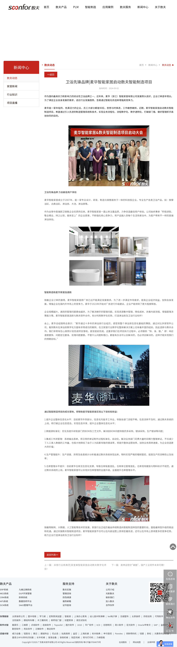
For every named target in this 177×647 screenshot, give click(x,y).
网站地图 (137, 642)
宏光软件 (130, 624)
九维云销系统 (25, 589)
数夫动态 (12, 78)
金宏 (75, 633)
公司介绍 (110, 589)
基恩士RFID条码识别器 (22, 637)
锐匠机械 (75, 637)
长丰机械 (41, 637)
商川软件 (119, 624)
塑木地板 (32, 616)
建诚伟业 (44, 633)
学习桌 (42, 616)
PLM (76, 7)
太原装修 (136, 616)
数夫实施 (67, 589)
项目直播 (12, 103)
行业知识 (12, 94)
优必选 (55, 633)
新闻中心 (142, 7)
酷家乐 (15, 624)
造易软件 (47, 624)
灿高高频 (65, 633)
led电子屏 (112, 616)
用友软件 (28, 628)
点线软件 (35, 624)
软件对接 (4, 624)
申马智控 (107, 633)
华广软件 (89, 624)
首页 (46, 7)
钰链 (142, 633)
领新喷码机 (131, 633)
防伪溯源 (67, 597)
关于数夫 (160, 7)
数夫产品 (61, 7)
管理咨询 (67, 593)
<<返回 (50, 74)
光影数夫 (110, 593)
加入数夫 (110, 601)
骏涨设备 (52, 637)
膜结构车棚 (29, 620)
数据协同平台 (25, 601)
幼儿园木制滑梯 (97, 616)
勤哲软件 (16, 628)
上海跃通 (84, 633)
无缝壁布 (124, 616)
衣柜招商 (147, 616)
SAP (156, 624)
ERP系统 (4, 589)
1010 (79, 624)
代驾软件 (159, 616)
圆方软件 (70, 624)
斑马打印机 (88, 637)
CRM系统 (4, 597)
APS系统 (4, 601)
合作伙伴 (110, 605)
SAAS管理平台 (25, 605)
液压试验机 (81, 620)
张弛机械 (64, 637)
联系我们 (110, 597)
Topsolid (58, 624)
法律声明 (151, 642)
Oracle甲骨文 (144, 624)
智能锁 (68, 616)
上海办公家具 (80, 616)
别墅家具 (69, 620)
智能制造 (90, 7)
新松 (149, 633)
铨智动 (27, 633)
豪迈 (35, 633)
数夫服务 (125, 7)
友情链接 (4, 616)
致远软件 (51, 628)
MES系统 (4, 593)
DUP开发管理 (25, 593)
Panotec (119, 633)
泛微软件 (39, 628)
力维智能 (100, 637)
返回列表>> (52, 554)
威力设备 (16, 633)
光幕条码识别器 (161, 633)
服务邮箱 (67, 601)
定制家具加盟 (55, 616)
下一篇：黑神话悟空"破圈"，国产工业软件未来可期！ (138, 565)
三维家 (25, 624)
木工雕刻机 (42, 620)
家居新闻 (12, 86)
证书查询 (67, 605)
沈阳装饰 (16, 620)
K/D (98, 624)
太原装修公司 (18, 616)
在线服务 (123, 642)
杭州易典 (96, 633)
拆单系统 (23, 597)
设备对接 (4, 633)
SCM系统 (4, 605)
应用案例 (107, 7)
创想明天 (107, 624)
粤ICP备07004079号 (92, 642)
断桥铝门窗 (56, 620)
